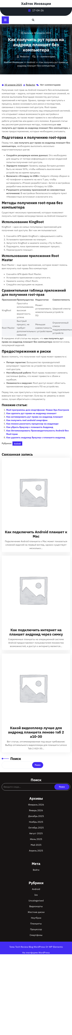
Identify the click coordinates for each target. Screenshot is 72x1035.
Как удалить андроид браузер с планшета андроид (35, 437)
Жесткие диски (36, 912)
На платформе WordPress (36, 952)
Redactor (31, 84)
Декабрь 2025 (36, 816)
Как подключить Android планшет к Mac (36, 534)
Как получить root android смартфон (26, 420)
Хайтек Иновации (36, 3)
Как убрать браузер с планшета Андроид (29, 427)
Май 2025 (36, 844)
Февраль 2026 (36, 804)
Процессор (36, 929)
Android (31, 62)
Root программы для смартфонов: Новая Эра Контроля (37, 409)
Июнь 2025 (36, 839)
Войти (36, 869)
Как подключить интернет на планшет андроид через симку (36, 632)
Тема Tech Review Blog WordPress (27, 946)
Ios (36, 894)
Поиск (15, 758)
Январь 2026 (36, 810)
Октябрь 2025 (36, 827)
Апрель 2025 (36, 850)
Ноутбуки (36, 917)
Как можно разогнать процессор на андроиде (32, 423)
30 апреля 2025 (13, 85)
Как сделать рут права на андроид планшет (31, 413)
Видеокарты (36, 906)
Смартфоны (36, 935)
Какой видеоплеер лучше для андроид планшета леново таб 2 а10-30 (36, 732)
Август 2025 (36, 833)
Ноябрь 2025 (36, 821)
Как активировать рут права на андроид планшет (34, 416)
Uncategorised (36, 900)
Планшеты (36, 923)
